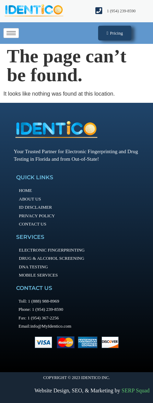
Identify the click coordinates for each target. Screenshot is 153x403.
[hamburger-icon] (11, 33)
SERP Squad (135, 390)
